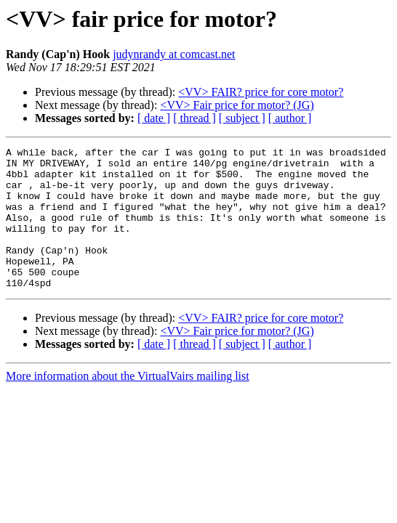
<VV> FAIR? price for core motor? (260, 92)
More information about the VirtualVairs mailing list (127, 404)
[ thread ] (194, 118)
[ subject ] (242, 118)
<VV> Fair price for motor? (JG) (236, 105)
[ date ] (153, 118)
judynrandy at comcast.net (174, 54)
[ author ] (290, 118)
